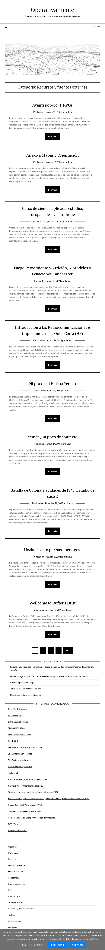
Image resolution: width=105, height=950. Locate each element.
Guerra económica (16, 885)
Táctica (11, 916)
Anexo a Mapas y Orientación (52, 155)
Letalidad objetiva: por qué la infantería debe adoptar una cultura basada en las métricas (49, 677)
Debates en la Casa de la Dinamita (25, 696)
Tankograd (13, 774)
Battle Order (14, 742)
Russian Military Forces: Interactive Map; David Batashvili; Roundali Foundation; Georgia (48, 800)
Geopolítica (13, 879)
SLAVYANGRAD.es (16, 729)
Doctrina (12, 860)
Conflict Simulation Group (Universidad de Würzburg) (32, 819)
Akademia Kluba (15, 717)
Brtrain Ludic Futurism (18, 723)
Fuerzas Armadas (16, 873)
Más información (33, 945)
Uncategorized (14, 922)
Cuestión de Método (17, 710)
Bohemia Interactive (17, 832)
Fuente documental (16, 866)
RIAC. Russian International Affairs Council (27, 780)
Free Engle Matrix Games (19, 736)
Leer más (52, 136)
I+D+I (11, 891)
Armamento (13, 848)
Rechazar (57, 945)
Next (68, 652)
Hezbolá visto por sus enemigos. (52, 550)
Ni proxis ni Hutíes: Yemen (52, 384)
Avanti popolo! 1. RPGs (52, 105)
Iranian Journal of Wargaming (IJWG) (25, 806)
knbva (69, 112)
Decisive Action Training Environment (25, 748)
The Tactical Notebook (18, 761)
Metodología (14, 897)
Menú (97, 26)
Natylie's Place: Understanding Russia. (25, 787)
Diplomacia (13, 854)
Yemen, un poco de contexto (52, 437)
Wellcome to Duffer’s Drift (52, 604)
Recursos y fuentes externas (21, 910)
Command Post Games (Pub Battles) (24, 812)
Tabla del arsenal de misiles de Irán (25, 690)
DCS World (13, 825)
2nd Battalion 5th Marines (20, 755)
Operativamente (52, 10)
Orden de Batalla (15, 904)
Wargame (12, 928)
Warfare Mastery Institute (20, 768)
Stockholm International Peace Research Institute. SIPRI (33, 793)
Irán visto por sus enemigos (22, 684)
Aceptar (77, 945)
